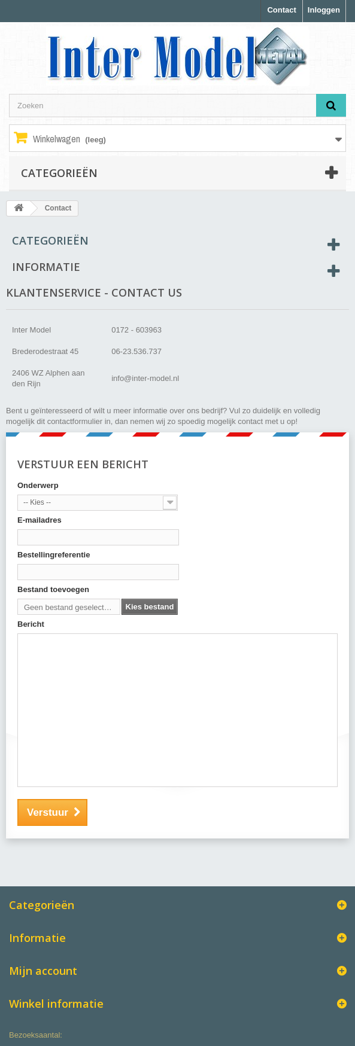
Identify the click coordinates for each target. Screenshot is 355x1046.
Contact (281, 9)
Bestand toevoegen (53, 589)
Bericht (30, 624)
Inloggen (324, 9)
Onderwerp (38, 485)
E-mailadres (39, 520)
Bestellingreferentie (53, 554)
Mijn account (43, 970)
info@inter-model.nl (145, 378)
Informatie (46, 267)
